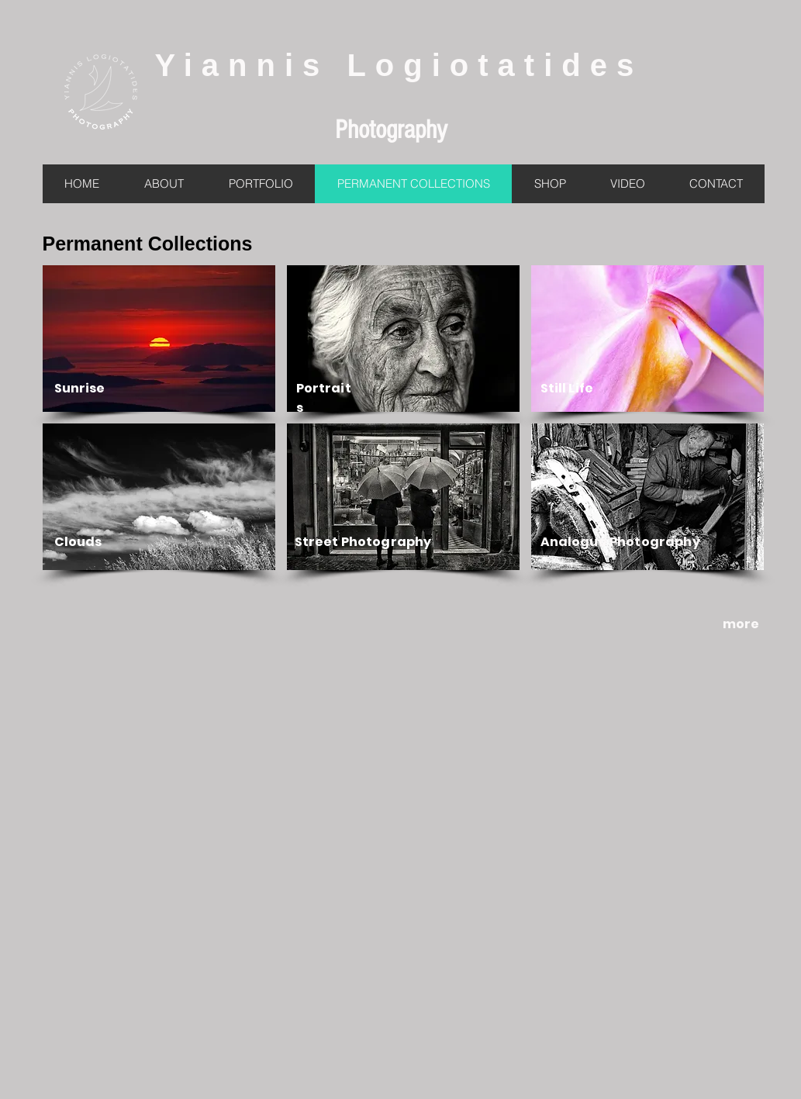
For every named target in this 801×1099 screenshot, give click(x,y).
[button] (159, 338)
